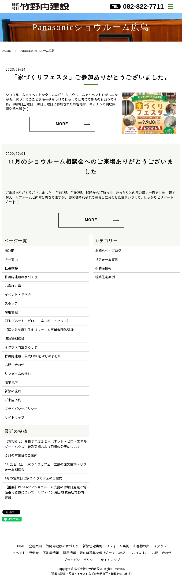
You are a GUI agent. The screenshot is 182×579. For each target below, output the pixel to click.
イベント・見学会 (18, 294)
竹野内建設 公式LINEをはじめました (33, 356)
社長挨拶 (11, 268)
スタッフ (11, 303)
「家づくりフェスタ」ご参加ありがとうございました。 (91, 77)
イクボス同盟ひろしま (21, 347)
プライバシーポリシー (21, 408)
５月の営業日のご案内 (21, 455)
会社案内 (11, 259)
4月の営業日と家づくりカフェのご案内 (33, 478)
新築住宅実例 (105, 276)
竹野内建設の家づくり (21, 276)
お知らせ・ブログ (108, 250)
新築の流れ (13, 391)
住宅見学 (11, 382)
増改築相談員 (14, 338)
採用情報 (11, 312)
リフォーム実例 (106, 259)
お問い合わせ (14, 364)
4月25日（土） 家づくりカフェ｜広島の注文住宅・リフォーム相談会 (45, 467)
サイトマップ (14, 417)
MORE (62, 124)
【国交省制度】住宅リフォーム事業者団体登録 (39, 329)
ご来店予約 (13, 400)
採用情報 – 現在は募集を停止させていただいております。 (105, 552)
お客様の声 (13, 285)
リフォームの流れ (18, 373)
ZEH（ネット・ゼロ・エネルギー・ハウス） (37, 320)
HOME (6, 50)
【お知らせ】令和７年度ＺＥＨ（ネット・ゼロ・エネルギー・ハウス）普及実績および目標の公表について (46, 444)
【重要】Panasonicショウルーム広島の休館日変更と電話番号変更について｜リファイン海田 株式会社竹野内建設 (45, 492)
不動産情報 (103, 268)
